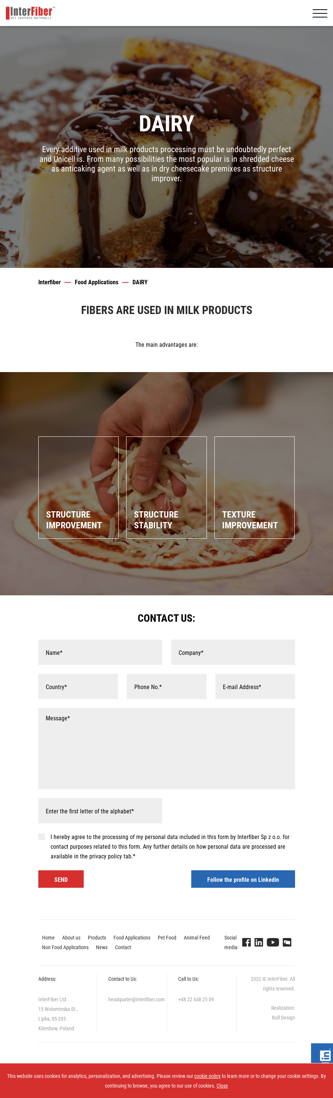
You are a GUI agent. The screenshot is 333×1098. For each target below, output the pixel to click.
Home (48, 938)
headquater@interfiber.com (136, 999)
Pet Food (167, 938)
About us (71, 938)
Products (97, 938)
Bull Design (283, 1018)
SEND (61, 879)
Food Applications (96, 282)
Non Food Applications (65, 947)
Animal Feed (197, 938)
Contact (123, 947)
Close (222, 1086)
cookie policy (207, 1076)
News (102, 947)
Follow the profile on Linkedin (243, 879)
